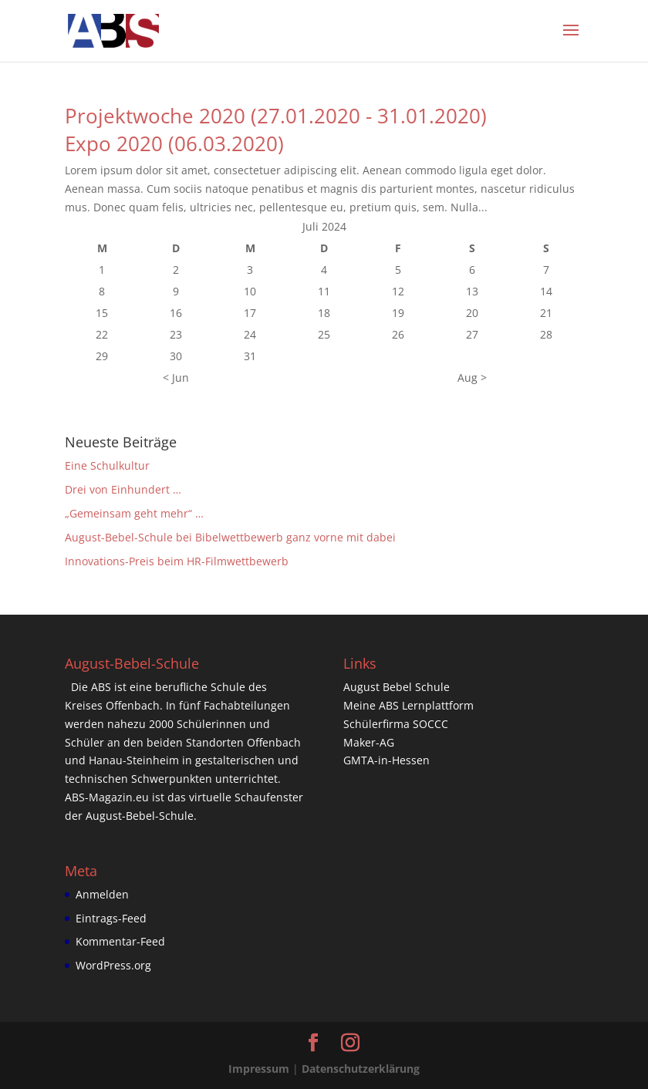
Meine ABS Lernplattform (408, 705)
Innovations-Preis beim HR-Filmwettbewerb (177, 561)
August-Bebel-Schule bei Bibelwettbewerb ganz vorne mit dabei (230, 537)
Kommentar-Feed (120, 941)
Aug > (472, 377)
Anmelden (102, 894)
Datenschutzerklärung (361, 1068)
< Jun (176, 377)
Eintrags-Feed (111, 918)
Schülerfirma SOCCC (395, 723)
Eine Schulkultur (107, 465)
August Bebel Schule (396, 686)
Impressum (258, 1068)
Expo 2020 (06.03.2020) (174, 143)
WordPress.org (113, 965)
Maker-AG (368, 742)
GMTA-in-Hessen (386, 760)
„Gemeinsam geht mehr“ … (134, 513)
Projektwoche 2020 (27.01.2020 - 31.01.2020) (276, 116)
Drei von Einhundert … (123, 489)
